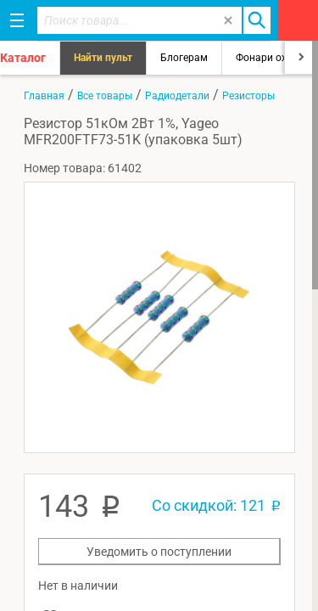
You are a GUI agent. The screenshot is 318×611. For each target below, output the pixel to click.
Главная (44, 96)
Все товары (104, 96)
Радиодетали (177, 96)
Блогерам (184, 58)
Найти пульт (103, 58)
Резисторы (248, 96)
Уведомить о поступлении (159, 551)
